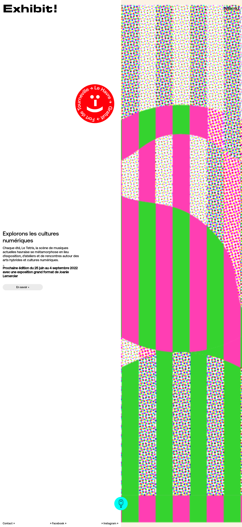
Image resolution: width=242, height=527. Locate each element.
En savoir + (22, 287)
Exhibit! (30, 8)
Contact (8, 523)
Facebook (58, 523)
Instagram (110, 523)
